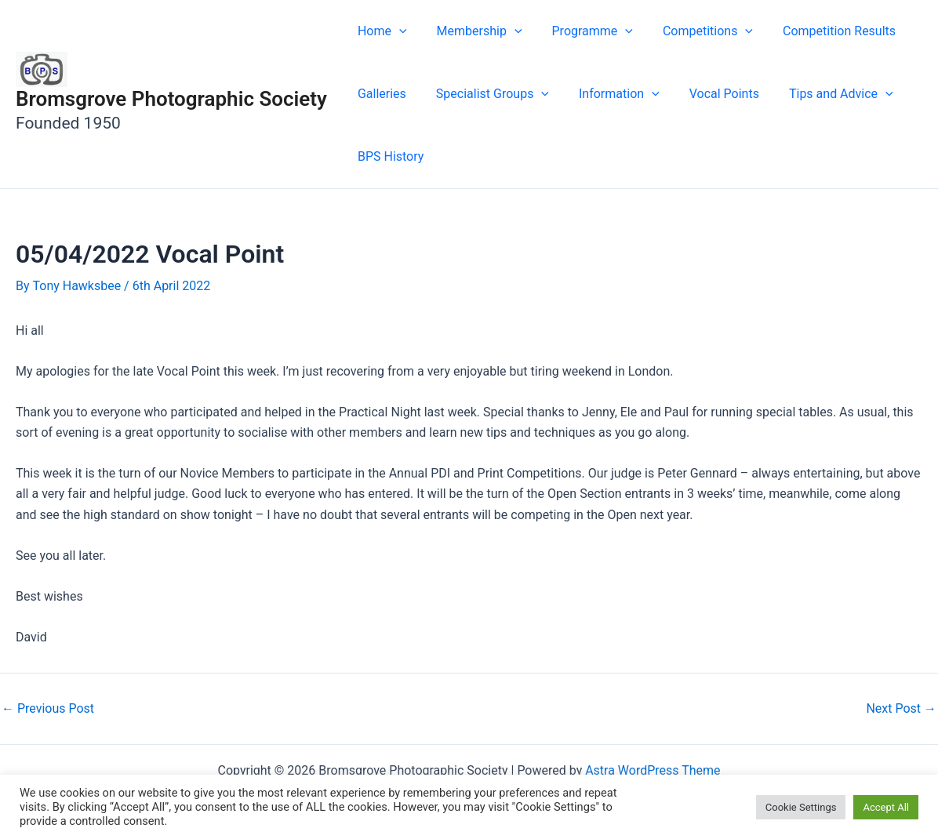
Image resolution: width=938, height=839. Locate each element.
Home (380, 31)
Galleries (379, 93)
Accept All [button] (886, 807)
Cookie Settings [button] (801, 807)
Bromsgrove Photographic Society (171, 99)
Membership (472, 31)
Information (607, 94)
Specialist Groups (485, 94)
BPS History (388, 156)
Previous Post (48, 709)
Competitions (691, 31)
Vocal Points (708, 93)
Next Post (901, 709)
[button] (397, 31)
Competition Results (818, 31)
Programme (580, 31)
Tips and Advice (820, 94)
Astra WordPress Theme (652, 770)
